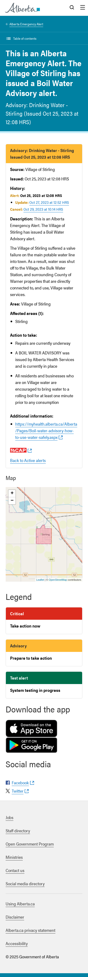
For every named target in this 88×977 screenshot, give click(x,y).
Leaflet (40, 579)
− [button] (12, 500)
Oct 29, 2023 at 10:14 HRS (43, 209)
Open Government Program (30, 844)
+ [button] (12, 493)
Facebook (20, 782)
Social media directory (25, 883)
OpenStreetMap (58, 579)
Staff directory (18, 830)
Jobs (9, 817)
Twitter (17, 791)
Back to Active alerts (28, 460)
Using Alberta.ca (20, 904)
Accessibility (17, 943)
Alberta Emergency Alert (26, 24)
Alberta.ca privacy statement (30, 930)
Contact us (15, 870)
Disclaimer (15, 917)
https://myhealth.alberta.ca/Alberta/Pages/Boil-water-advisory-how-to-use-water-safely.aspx (46, 430)
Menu (82, 8)
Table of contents (24, 38)
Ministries (14, 857)
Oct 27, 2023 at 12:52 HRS (49, 202)
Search (71, 8)
